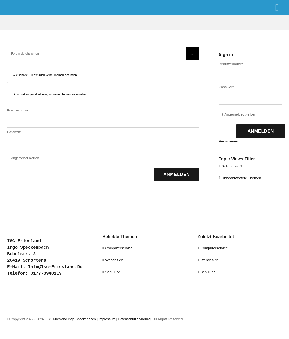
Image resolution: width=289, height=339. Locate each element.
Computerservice (118, 248)
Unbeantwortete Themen (241, 178)
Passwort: (14, 132)
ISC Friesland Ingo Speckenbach (71, 319)
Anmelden (176, 174)
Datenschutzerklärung (134, 319)
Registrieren (228, 141)
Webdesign (114, 260)
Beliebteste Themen (237, 166)
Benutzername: (18, 110)
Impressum (106, 319)
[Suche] (192, 53)
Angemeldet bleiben (25, 158)
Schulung (112, 272)
